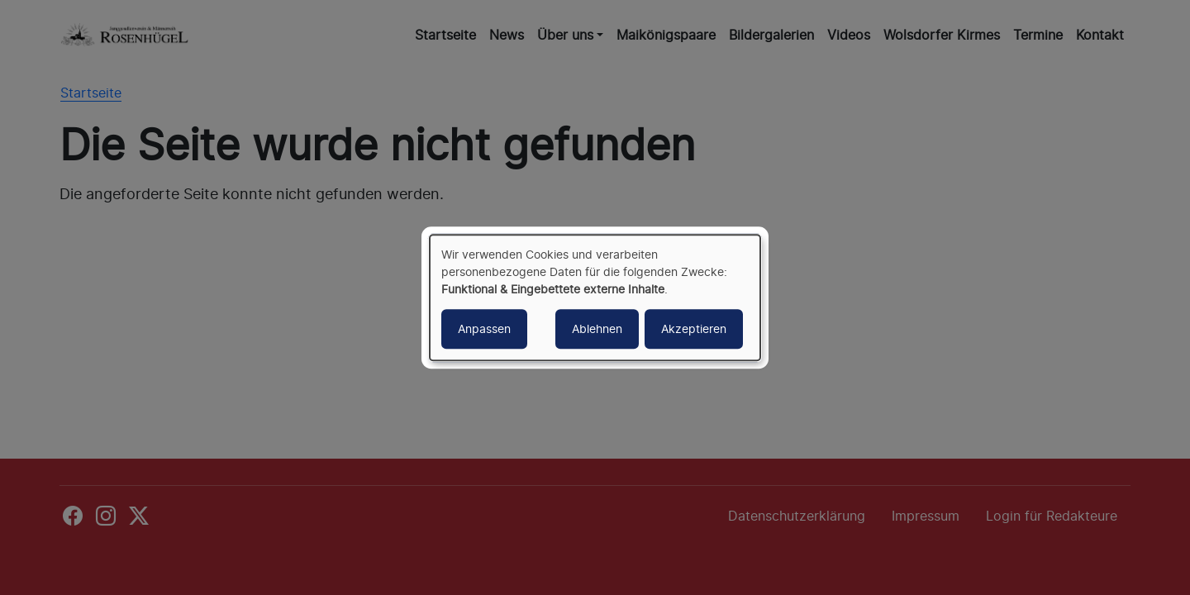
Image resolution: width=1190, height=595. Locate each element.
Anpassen (484, 328)
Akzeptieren (693, 328)
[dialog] (595, 297)
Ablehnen (597, 328)
